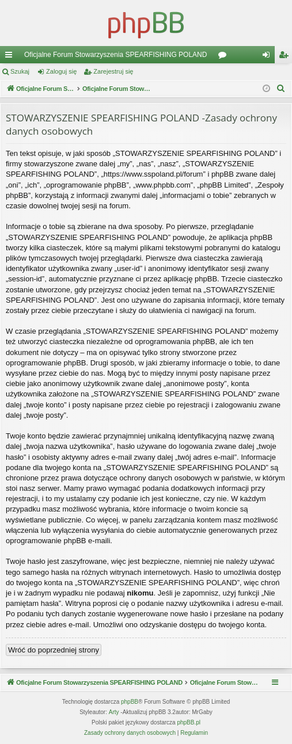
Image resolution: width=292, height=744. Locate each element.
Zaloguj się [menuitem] (269, 57)
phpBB (129, 702)
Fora (224, 57)
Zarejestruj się (113, 71)
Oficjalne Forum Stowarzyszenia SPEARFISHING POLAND (115, 55)
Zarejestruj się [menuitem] (285, 57)
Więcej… (11, 57)
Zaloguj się (61, 71)
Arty (114, 712)
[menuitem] (281, 88)
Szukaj (19, 71)
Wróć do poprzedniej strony (53, 650)
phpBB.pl (188, 722)
